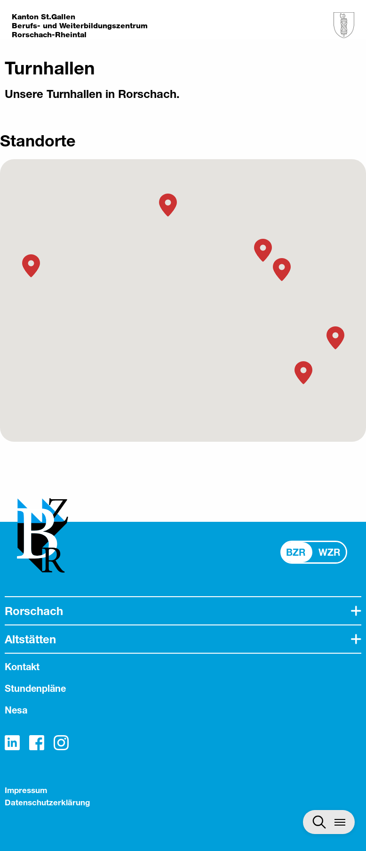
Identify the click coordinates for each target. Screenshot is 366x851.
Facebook (36, 742)
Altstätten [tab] (30, 639)
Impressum (26, 790)
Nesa (16, 710)
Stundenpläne (35, 688)
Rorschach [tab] (34, 610)
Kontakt (22, 666)
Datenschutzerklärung (47, 802)
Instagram (61, 742)
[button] (303, 372)
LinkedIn (12, 742)
